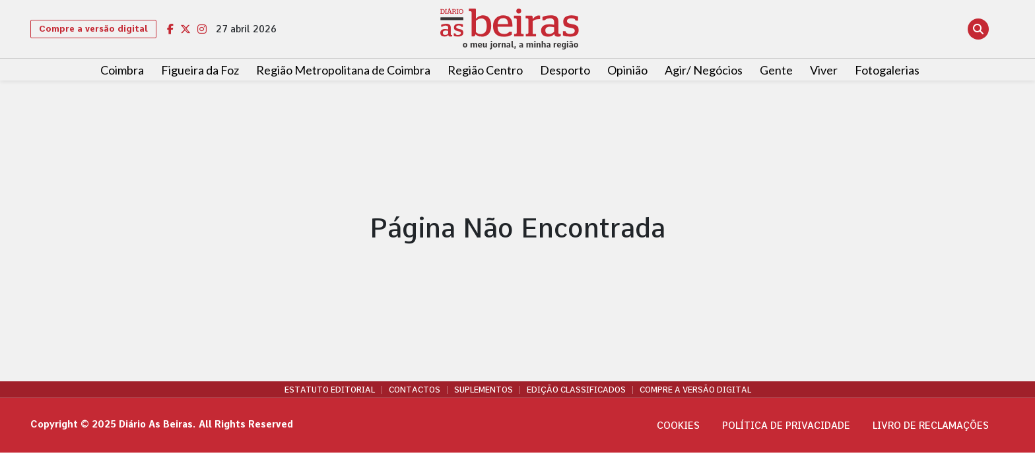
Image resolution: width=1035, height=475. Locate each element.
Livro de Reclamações (931, 425)
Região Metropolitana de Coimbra (343, 70)
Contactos (414, 390)
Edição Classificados (576, 390)
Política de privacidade (786, 425)
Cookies (678, 425)
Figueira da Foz (200, 70)
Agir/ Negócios (704, 70)
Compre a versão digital (93, 29)
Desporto (565, 70)
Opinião (627, 70)
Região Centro (485, 70)
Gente (776, 70)
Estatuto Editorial (329, 390)
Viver (824, 70)
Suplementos (483, 390)
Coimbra (122, 70)
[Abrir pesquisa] (978, 29)
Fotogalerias (887, 70)
